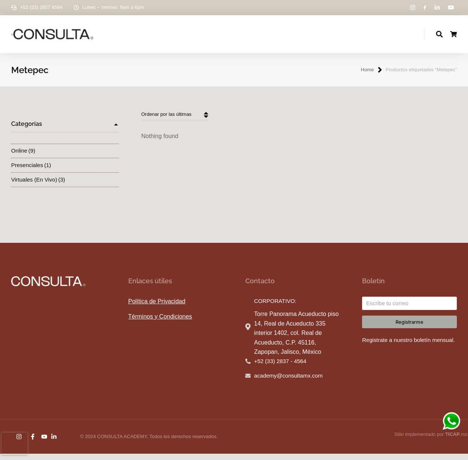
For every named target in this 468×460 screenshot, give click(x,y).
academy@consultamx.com (288, 382)
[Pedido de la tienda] (174, 121)
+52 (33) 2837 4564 (41, 7)
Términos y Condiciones (160, 323)
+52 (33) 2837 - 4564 (280, 367)
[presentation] (14, 444)
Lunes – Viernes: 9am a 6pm (113, 7)
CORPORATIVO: (275, 307)
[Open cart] (453, 37)
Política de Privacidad (156, 307)
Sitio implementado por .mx (431, 440)
